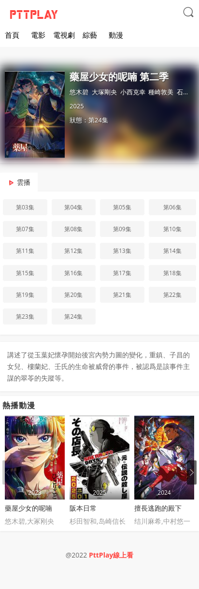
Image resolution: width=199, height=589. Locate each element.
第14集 (172, 251)
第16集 (73, 273)
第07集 (25, 229)
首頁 (12, 35)
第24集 (73, 316)
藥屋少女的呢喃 (28, 508)
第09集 (122, 229)
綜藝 (90, 35)
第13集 (122, 251)
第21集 (122, 295)
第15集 (25, 273)
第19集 (25, 295)
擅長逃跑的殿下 (158, 508)
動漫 (116, 35)
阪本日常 (83, 508)
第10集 (172, 229)
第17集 (122, 273)
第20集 (73, 295)
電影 (38, 35)
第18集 (172, 273)
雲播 (23, 182)
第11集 (25, 251)
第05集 (122, 207)
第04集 (73, 207)
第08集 (73, 229)
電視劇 (64, 35)
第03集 (25, 207)
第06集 (172, 207)
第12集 (73, 251)
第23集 (25, 316)
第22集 (172, 295)
